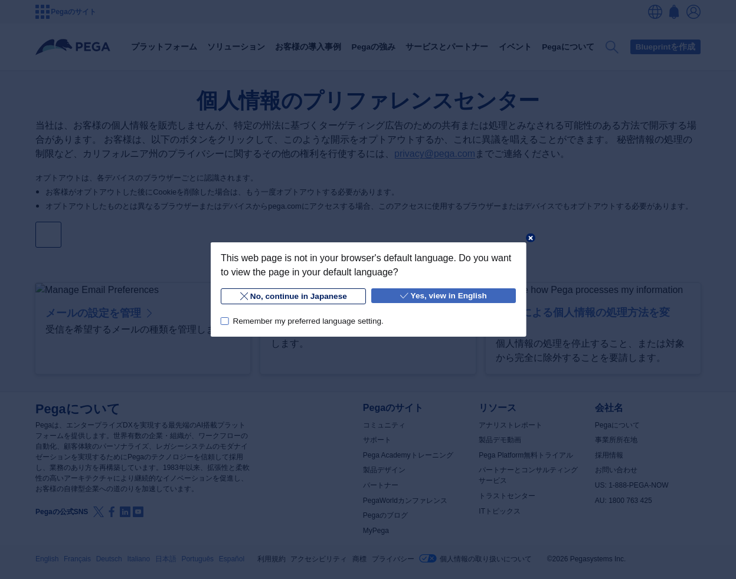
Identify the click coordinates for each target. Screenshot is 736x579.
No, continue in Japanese (293, 296)
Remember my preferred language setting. (308, 321)
